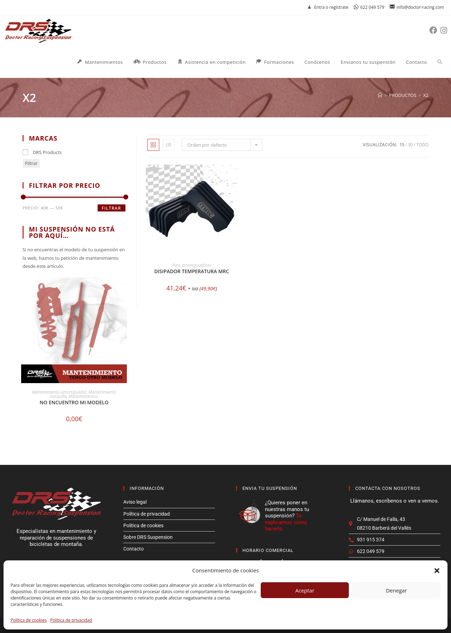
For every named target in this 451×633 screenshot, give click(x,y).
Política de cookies (29, 620)
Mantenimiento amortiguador (59, 392)
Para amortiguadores (191, 265)
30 (410, 145)
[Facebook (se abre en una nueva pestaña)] (435, 30)
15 (402, 145)
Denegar (396, 590)
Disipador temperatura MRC (191, 271)
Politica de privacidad (71, 620)
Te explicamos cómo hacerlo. (286, 522)
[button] (436, 570)
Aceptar (304, 590)
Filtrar (31, 163)
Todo (422, 145)
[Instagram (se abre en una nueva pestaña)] (445, 30)
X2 (425, 95)
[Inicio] (380, 95)
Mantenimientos (83, 396)
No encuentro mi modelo (74, 402)
